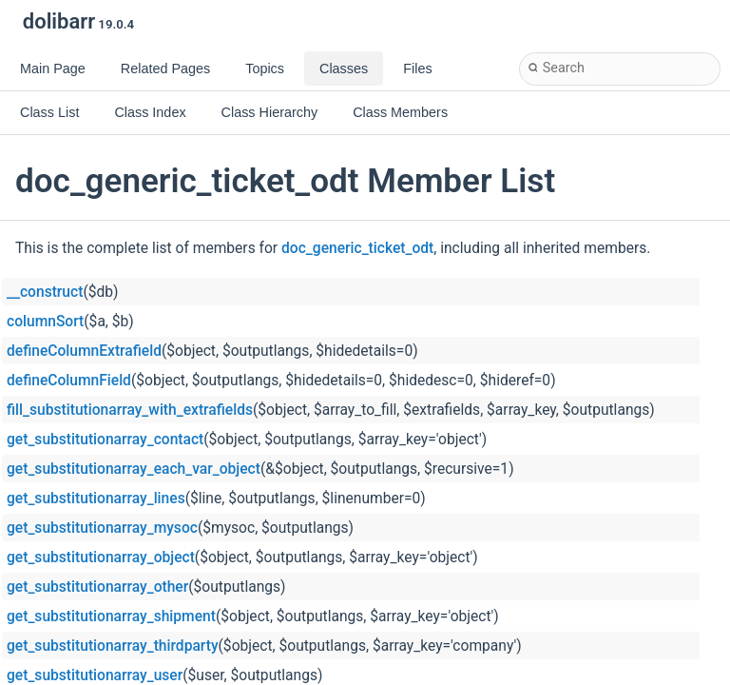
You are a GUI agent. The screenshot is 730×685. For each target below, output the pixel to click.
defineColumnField (69, 380)
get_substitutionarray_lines (96, 498)
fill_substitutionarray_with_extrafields (130, 410)
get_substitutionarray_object (101, 557)
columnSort (45, 321)
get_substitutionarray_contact (105, 439)
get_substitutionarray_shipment (111, 616)
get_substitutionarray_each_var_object (133, 469)
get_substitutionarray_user (94, 675)
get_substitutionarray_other (97, 587)
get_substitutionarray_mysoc (102, 528)
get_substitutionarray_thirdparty (113, 646)
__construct (45, 292)
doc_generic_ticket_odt (357, 248)
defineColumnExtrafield (84, 351)
